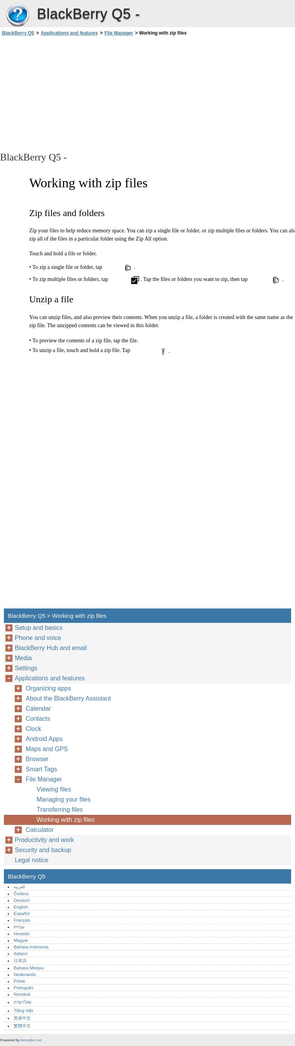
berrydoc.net (31, 1040)
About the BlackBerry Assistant (68, 698)
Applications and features (69, 33)
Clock (33, 728)
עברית (19, 926)
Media (23, 658)
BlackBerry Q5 (17, 15)
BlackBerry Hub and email (51, 648)
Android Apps (44, 739)
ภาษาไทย (23, 1002)
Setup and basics (39, 627)
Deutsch (22, 900)
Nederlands (25, 974)
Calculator (40, 829)
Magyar (21, 940)
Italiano (21, 953)
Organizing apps (48, 688)
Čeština (21, 893)
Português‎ (23, 987)
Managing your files (64, 799)
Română (22, 994)
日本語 (20, 960)
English (21, 907)
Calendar (38, 708)
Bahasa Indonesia (31, 947)
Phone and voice (38, 638)
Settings (26, 668)
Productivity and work (44, 840)
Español (21, 913)
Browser (37, 759)
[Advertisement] (69, 93)
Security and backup (43, 850)
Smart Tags (41, 769)
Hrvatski (21, 933)
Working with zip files (66, 819)
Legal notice (31, 860)
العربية (19, 886)
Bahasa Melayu (29, 968)
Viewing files (54, 789)
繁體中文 (22, 1025)
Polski (19, 981)
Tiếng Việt (23, 1010)
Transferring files (60, 809)
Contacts (38, 718)
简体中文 (22, 1018)
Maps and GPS (47, 749)
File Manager (118, 33)
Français (22, 920)
